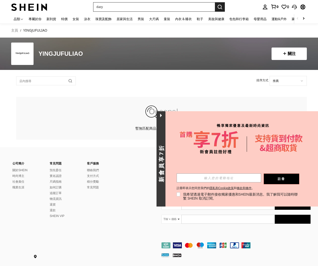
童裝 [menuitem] (167, 19)
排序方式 (262, 80)
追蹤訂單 (56, 193)
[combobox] (288, 81)
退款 (53, 210)
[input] (219, 177)
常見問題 (93, 187)
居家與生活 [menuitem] (125, 19)
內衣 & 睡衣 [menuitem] (183, 19)
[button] (294, 7)
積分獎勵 (93, 181)
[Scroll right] (303, 19)
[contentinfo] (236, 245)
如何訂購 (56, 187)
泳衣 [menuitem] (87, 19)
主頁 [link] (14, 30)
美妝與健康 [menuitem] (216, 19)
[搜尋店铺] (70, 81)
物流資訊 (56, 199)
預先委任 (56, 170)
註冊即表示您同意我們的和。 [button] (216, 188)
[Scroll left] (297, 19)
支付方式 (93, 176)
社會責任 (18, 181)
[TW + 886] (171, 219)
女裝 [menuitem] (76, 19)
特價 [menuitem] (64, 19)
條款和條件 (244, 188)
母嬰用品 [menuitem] (260, 19)
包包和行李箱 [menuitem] (239, 19)
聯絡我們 (93, 170)
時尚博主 (18, 176)
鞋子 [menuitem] (200, 19)
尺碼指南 (56, 181)
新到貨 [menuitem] (51, 19)
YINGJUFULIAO (61, 54)
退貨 (53, 204)
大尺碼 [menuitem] (154, 19)
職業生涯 (18, 187)
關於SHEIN (20, 170)
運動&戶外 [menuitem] (279, 19)
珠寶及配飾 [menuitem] (103, 19)
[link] (274, 7)
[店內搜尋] (46, 80)
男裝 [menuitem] (141, 19)
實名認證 (56, 176)
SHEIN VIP (57, 216)
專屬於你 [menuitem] (35, 19)
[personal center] (265, 7)
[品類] (18, 19)
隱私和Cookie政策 (221, 188)
